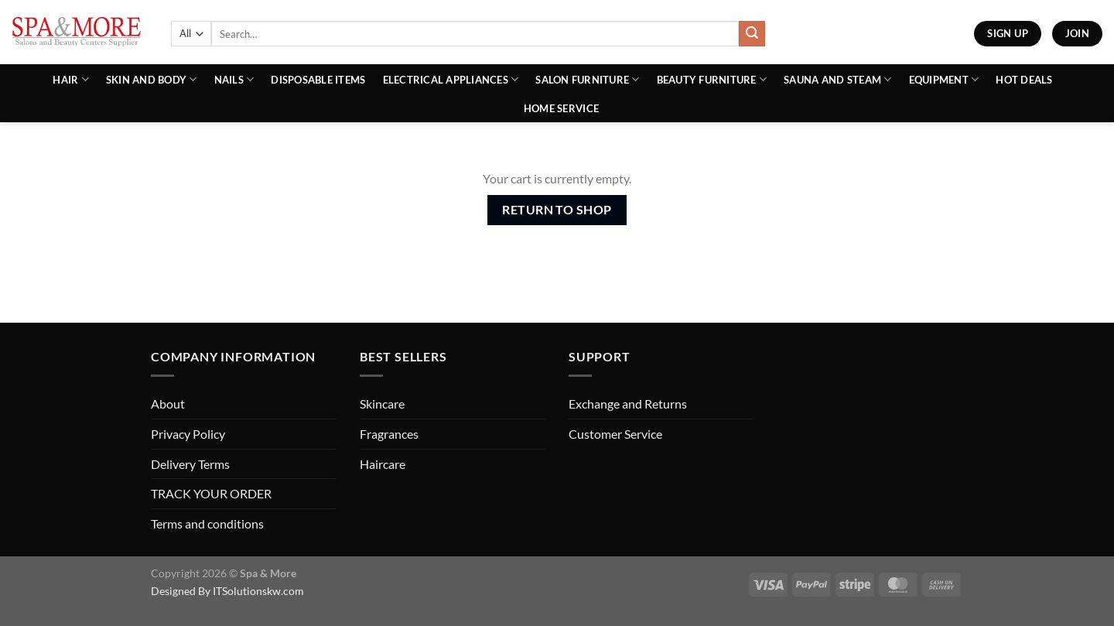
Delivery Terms (190, 464)
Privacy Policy (188, 433)
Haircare (382, 464)
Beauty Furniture (712, 79)
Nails (234, 79)
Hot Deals (1024, 80)
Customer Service (615, 433)
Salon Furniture (587, 79)
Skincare (382, 403)
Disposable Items (318, 80)
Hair (70, 79)
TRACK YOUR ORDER (211, 493)
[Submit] (752, 34)
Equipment (944, 79)
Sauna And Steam (837, 79)
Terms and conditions (207, 523)
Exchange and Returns (628, 403)
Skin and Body (151, 79)
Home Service (561, 108)
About (168, 403)
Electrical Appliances (451, 79)
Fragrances (389, 433)
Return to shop (557, 210)
